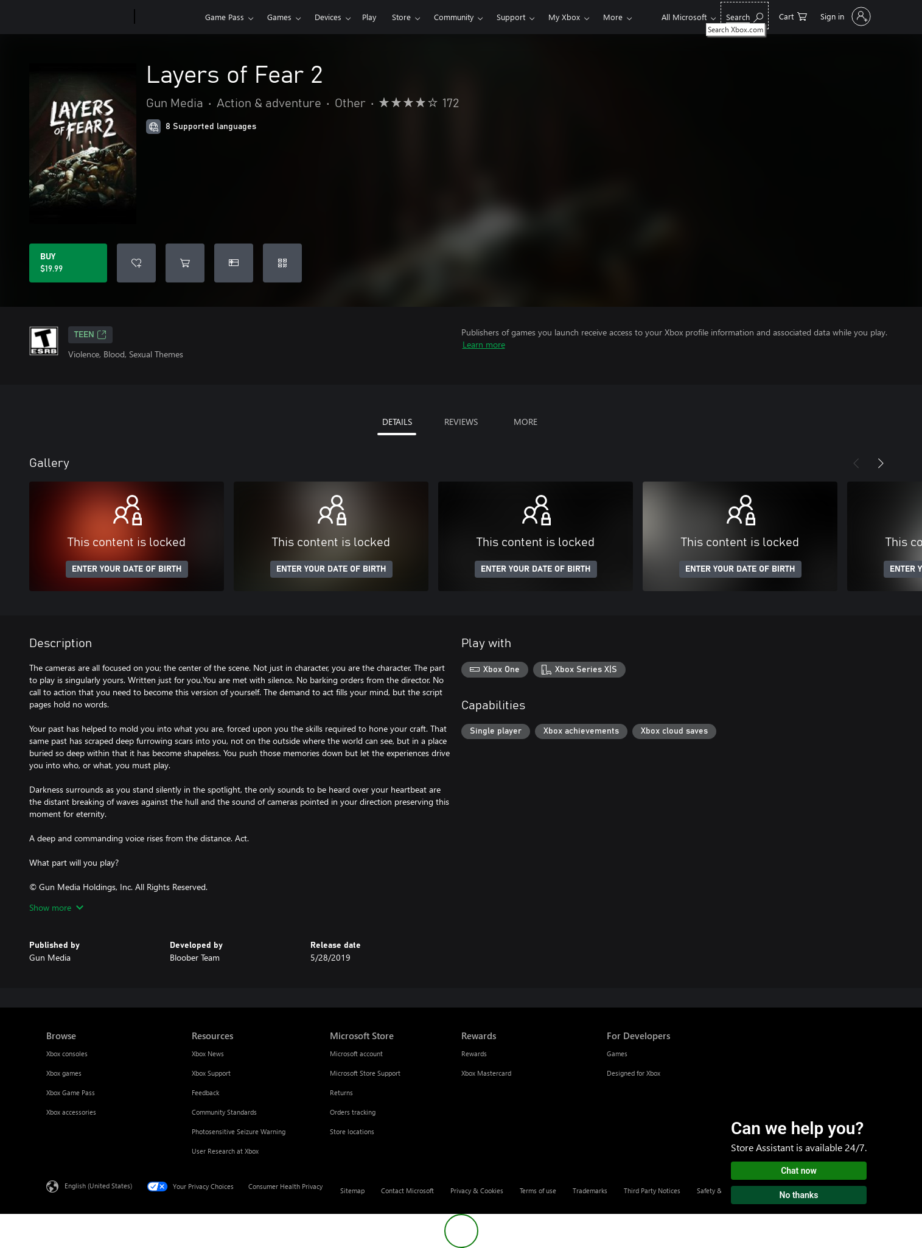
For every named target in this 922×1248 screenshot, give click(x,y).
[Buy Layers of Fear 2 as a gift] (233, 263)
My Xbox (564, 17)
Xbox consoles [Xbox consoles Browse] (67, 1053)
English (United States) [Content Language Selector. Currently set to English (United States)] (98, 1186)
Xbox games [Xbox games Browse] (64, 1073)
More (613, 17)
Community (453, 17)
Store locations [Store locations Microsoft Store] (352, 1131)
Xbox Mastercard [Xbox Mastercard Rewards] (486, 1073)
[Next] (880, 463)
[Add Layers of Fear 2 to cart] (185, 263)
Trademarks (590, 1190)
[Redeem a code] (282, 263)
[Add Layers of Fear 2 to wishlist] (136, 263)
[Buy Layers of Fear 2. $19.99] (68, 263)
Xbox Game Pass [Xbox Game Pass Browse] (70, 1092)
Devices (328, 17)
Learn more (484, 344)
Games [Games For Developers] (617, 1053)
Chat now (799, 1171)
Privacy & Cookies (476, 1190)
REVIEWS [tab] (461, 421)
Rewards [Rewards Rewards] (474, 1053)
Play (369, 17)
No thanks (799, 1195)
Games (279, 17)
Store (401, 17)
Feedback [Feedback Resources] (205, 1092)
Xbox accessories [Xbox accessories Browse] (71, 1112)
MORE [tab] (525, 421)
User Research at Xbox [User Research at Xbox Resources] (225, 1151)
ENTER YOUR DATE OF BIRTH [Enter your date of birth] (127, 569)
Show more (56, 907)
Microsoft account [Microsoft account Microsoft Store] (356, 1053)
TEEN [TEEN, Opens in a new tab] (90, 335)
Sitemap (352, 1190)
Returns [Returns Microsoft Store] (341, 1092)
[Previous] (856, 463)
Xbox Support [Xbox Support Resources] (211, 1073)
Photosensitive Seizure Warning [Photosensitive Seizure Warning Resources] (238, 1131)
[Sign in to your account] (844, 16)
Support (511, 17)
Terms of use (538, 1190)
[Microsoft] (88, 17)
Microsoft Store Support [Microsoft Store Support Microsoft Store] (365, 1073)
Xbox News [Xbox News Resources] (208, 1053)
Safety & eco (716, 1190)
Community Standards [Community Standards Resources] (224, 1112)
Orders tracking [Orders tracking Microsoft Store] (352, 1112)
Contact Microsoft (407, 1190)
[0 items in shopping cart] (793, 15)
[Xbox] (168, 17)
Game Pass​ (224, 17)
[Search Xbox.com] (745, 15)
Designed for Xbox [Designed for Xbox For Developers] (633, 1073)
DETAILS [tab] (397, 421)
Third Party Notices (652, 1190)
